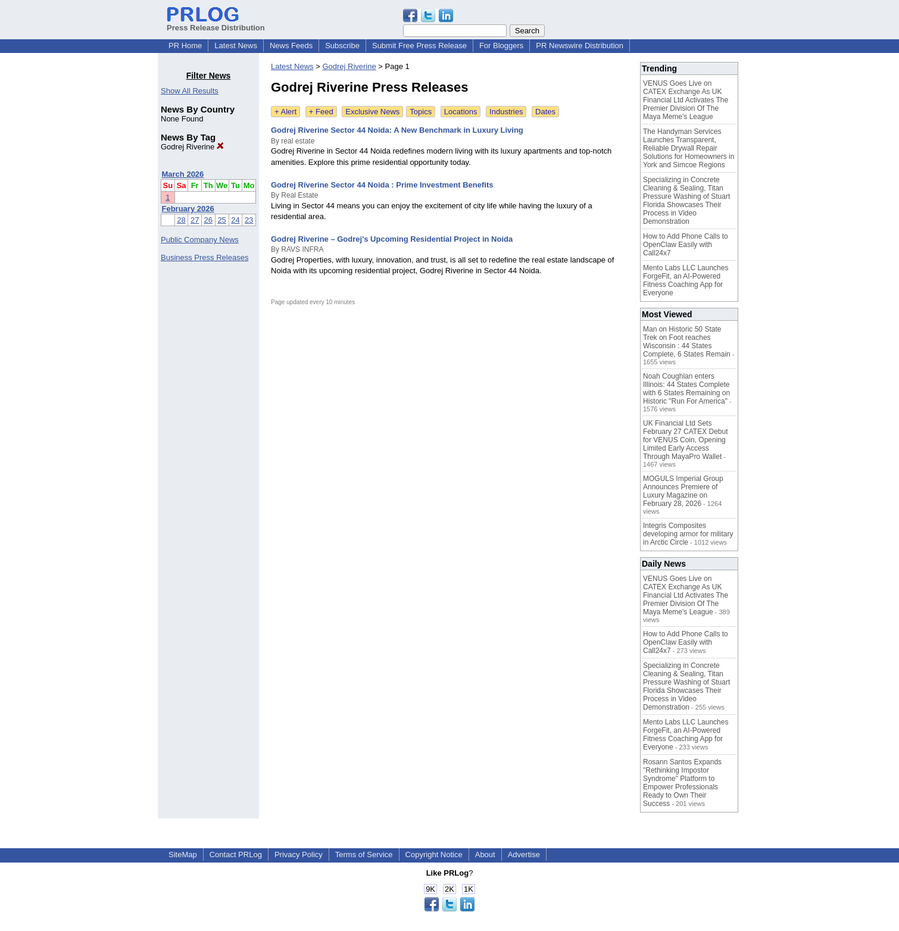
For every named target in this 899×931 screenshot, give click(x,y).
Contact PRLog (236, 854)
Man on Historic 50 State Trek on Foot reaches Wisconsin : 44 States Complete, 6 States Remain (687, 341)
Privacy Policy (298, 854)
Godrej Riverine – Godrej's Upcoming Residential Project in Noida (392, 239)
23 (249, 219)
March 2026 (183, 174)
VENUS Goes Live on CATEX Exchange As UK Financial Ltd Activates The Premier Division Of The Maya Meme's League (685, 100)
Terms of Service (364, 854)
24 (235, 219)
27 (195, 219)
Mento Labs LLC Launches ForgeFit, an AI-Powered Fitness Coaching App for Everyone (685, 280)
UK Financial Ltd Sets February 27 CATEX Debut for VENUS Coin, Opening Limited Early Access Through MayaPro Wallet (685, 440)
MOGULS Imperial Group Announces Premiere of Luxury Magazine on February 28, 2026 (683, 491)
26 (208, 219)
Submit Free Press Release (419, 45)
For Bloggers (501, 45)
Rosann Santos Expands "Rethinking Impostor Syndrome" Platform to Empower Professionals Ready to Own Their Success (682, 783)
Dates (545, 111)
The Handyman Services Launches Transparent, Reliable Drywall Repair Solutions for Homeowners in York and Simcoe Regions (688, 148)
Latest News (235, 45)
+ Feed (321, 111)
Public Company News (200, 239)
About (485, 854)
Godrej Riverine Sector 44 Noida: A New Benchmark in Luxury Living (397, 130)
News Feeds (291, 45)
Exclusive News (372, 111)
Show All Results (189, 90)
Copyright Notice (434, 854)
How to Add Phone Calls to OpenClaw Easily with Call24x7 (685, 244)
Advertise (524, 854)
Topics (421, 111)
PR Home (185, 45)
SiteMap (182, 854)
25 (221, 219)
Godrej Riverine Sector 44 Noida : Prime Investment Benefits (382, 184)
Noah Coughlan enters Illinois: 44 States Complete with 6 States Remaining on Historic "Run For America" (686, 388)
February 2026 (188, 208)
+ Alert (285, 111)
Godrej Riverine (192, 146)
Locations (460, 111)
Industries (506, 111)
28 (181, 219)
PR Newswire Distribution (579, 45)
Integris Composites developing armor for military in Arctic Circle (688, 533)
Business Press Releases (204, 257)
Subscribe (342, 45)
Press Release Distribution (216, 23)
